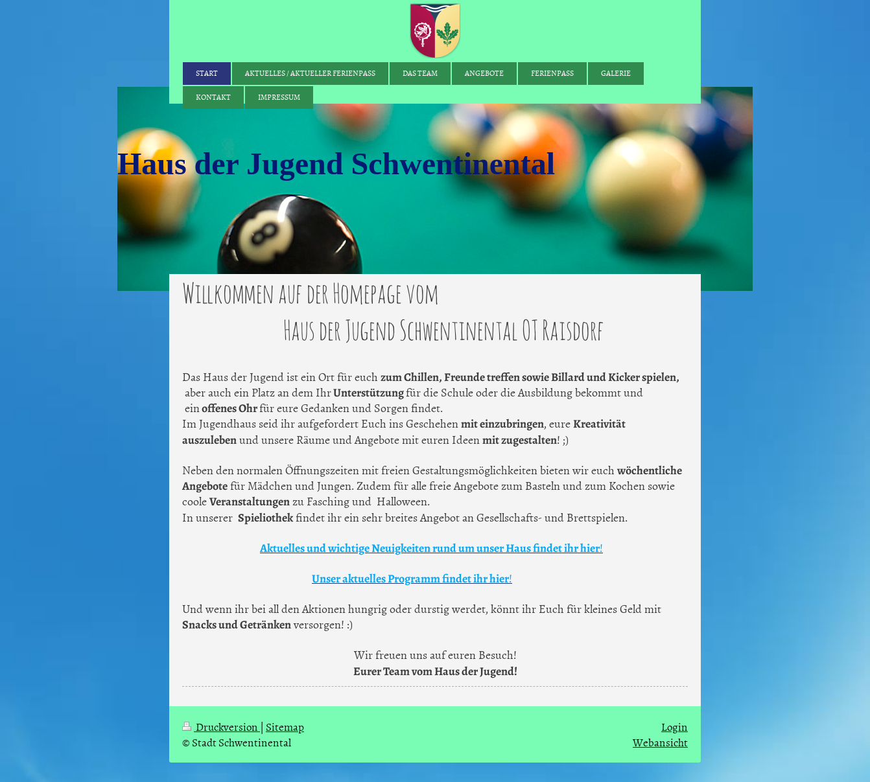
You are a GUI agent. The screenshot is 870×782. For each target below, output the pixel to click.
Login (674, 726)
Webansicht (660, 741)
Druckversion (221, 726)
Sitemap (285, 726)
